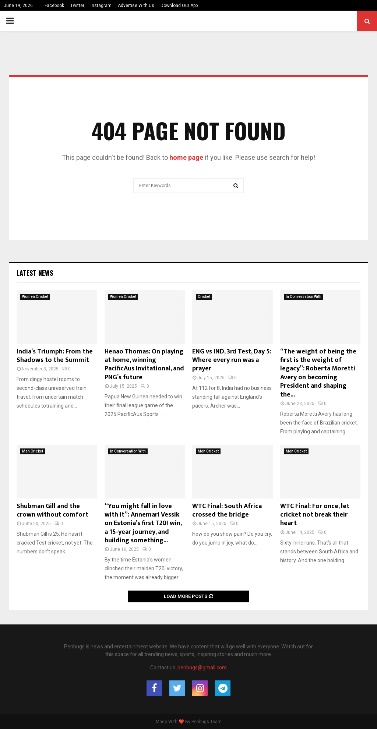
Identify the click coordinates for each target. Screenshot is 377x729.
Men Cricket (32, 451)
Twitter (77, 5)
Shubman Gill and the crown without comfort (52, 510)
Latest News (35, 273)
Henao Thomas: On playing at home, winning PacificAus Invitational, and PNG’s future (144, 364)
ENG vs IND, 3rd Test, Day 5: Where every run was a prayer (231, 360)
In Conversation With (303, 297)
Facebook (54, 5)
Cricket (204, 297)
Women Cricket (35, 297)
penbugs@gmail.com (202, 667)
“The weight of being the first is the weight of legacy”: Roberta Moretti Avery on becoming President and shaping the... (318, 373)
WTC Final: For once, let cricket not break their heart (314, 515)
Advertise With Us (136, 5)
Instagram (101, 5)
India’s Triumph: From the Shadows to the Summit (55, 356)
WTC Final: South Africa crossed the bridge (227, 510)
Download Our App (179, 5)
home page (186, 157)
